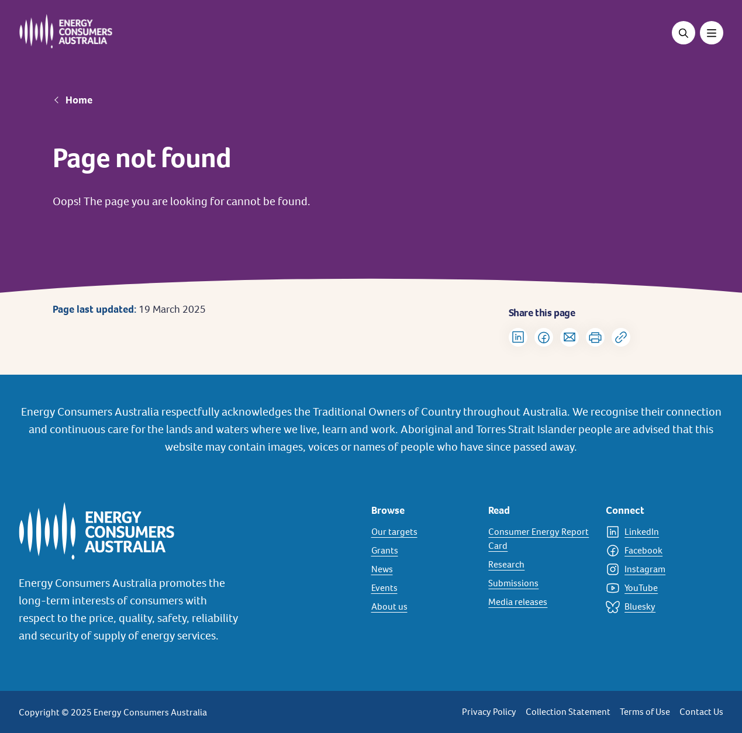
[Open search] (683, 32)
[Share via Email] (569, 337)
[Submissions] (540, 583)
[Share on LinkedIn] (518, 337)
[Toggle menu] (711, 32)
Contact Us (701, 712)
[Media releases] (540, 602)
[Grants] (423, 551)
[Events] (423, 588)
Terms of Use (645, 712)
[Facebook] (657, 551)
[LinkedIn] (657, 532)
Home (78, 100)
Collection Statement (568, 712)
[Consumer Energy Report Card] (540, 539)
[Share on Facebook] (543, 337)
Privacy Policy (489, 712)
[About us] (423, 607)
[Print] (595, 337)
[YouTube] (657, 588)
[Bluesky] (657, 607)
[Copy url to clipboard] (621, 337)
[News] (423, 569)
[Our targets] (423, 532)
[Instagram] (657, 569)
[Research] (540, 565)
